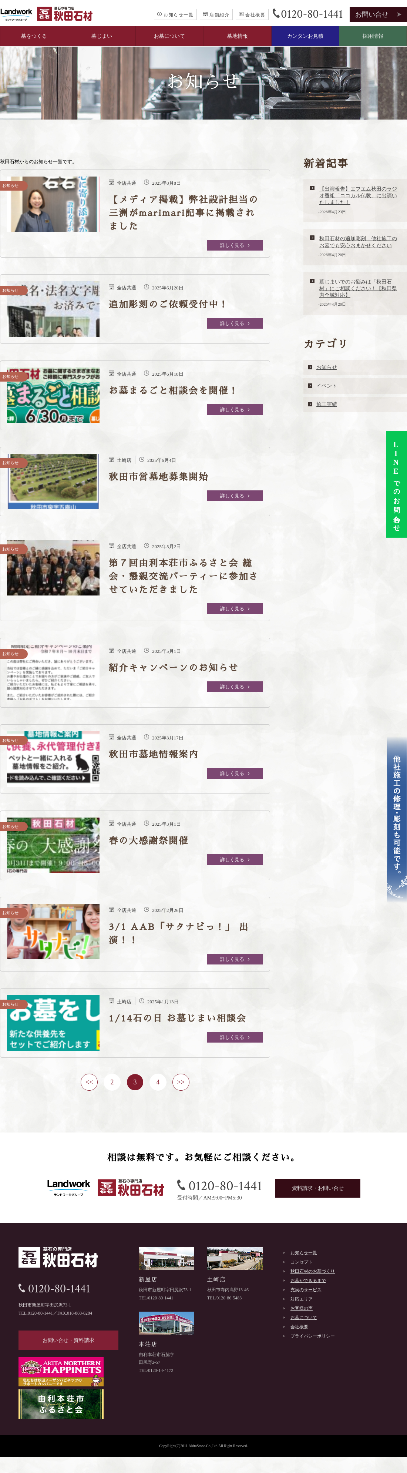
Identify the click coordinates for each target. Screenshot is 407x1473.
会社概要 (252, 14)
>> (181, 1082)
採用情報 (373, 36)
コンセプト (301, 1262)
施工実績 (326, 404)
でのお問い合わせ (396, 484)
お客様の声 (301, 1308)
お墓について (169, 36)
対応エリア (301, 1299)
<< (89, 1082)
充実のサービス (306, 1289)
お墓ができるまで (308, 1280)
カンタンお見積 (305, 36)
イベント (326, 386)
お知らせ (326, 367)
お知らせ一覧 (175, 14)
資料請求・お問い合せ (318, 1188)
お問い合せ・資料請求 (68, 1340)
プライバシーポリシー (312, 1336)
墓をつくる (34, 36)
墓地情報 (237, 36)
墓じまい (101, 36)
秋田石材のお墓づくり (312, 1271)
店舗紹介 (216, 14)
